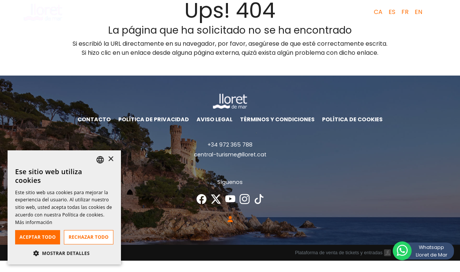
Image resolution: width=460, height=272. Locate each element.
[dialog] (64, 207)
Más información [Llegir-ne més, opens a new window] (33, 222)
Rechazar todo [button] (88, 237)
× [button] (110, 159)
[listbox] (100, 160)
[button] (434, 12)
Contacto (94, 119)
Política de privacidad (153, 119)
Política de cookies (352, 119)
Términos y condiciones (277, 119)
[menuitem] (376, 12)
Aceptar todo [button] (37, 237)
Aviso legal (214, 119)
